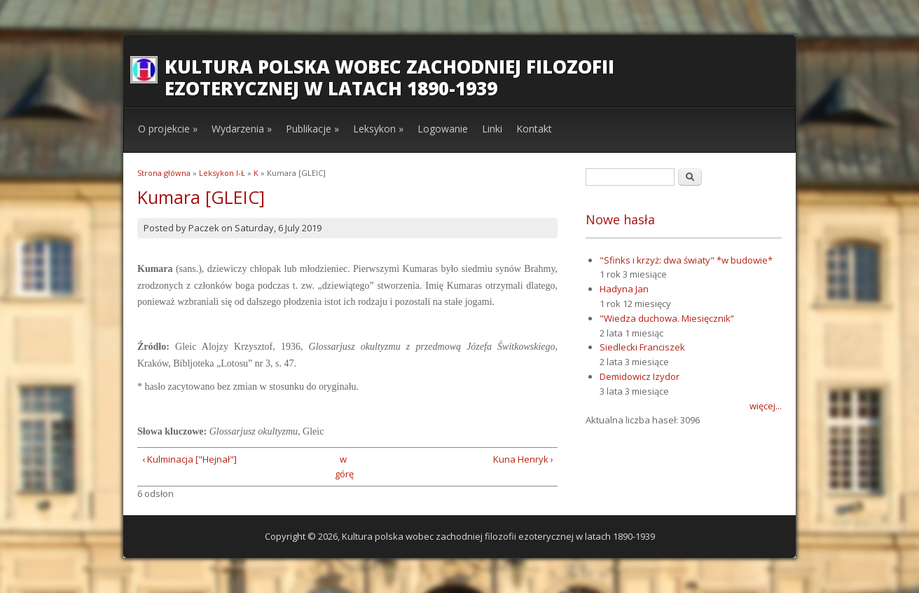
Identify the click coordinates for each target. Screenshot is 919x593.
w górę (343, 466)
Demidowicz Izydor (639, 376)
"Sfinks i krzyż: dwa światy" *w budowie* (686, 260)
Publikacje (312, 128)
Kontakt (534, 128)
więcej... (765, 406)
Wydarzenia (242, 128)
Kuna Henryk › (523, 459)
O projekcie (168, 128)
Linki (492, 128)
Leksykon (378, 128)
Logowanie (442, 128)
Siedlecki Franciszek (642, 347)
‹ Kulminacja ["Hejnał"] (189, 459)
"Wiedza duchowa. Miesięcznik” (667, 318)
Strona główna (164, 173)
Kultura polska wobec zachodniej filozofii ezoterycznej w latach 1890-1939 (389, 77)
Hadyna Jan (624, 288)
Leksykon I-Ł (222, 173)
